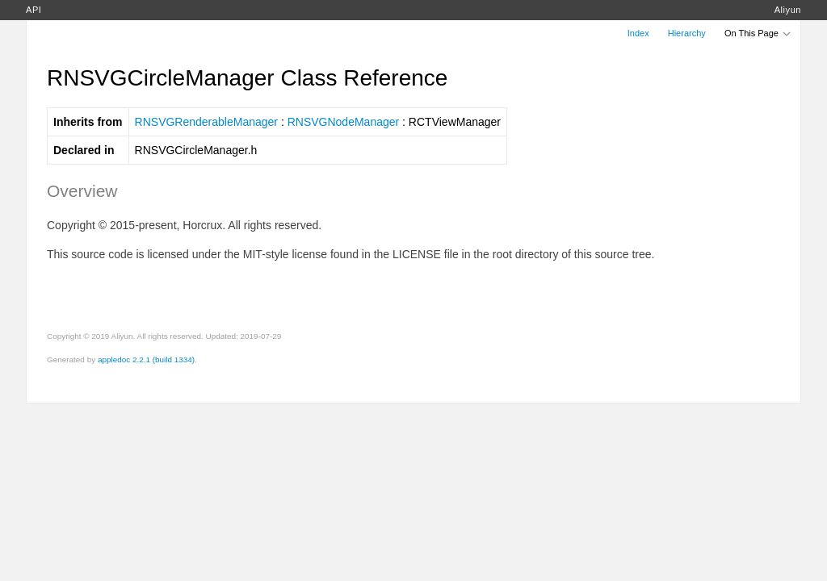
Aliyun (788, 10)
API (33, 10)
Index (638, 33)
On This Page (758, 33)
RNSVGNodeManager (344, 121)
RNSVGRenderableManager (206, 121)
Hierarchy (687, 33)
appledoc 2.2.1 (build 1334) (146, 359)
